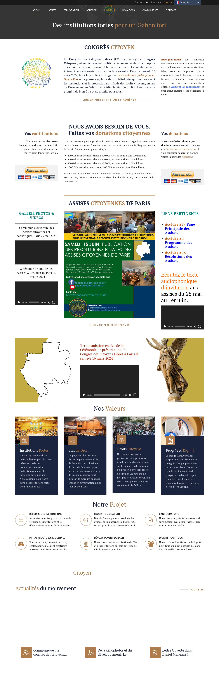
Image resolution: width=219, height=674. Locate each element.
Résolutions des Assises (178, 258)
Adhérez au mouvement (185, 86)
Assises (52, 10)
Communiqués (150, 10)
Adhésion (91, 10)
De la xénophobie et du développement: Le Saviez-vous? (115, 654)
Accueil (36, 10)
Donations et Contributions (180, 149)
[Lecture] (19, 302)
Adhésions (187, 156)
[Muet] (48, 302)
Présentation (71, 10)
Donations (128, 10)
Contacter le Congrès (57, 572)
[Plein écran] (53, 302)
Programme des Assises (178, 244)
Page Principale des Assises (180, 228)
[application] (36, 252)
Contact (171, 10)
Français (182, 2)
